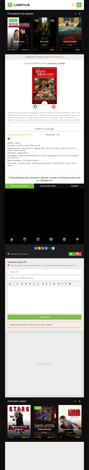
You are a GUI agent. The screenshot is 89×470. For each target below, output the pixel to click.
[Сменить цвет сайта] (72, 4)
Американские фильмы (41, 163)
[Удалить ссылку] (50, 284)
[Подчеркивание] (17, 284)
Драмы (67, 163)
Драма (10, 165)
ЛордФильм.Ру (30, 57)
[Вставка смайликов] (43, 284)
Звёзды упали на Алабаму (19, 427)
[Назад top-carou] (75, 14)
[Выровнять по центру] (26, 284)
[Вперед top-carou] (79, 14)
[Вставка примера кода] (62, 284)
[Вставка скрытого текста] (70, 284)
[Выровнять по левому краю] (22, 284)
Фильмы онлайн (43, 57)
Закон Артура (44, 429)
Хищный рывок (70, 41)
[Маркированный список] (34, 284)
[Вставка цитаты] (59, 284)
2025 (74, 163)
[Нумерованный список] (38, 284)
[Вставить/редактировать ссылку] (46, 284)
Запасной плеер (49, 186)
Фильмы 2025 (57, 163)
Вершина (44, 41)
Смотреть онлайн (19, 186)
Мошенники (19, 41)
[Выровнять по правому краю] (29, 284)
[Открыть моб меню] (79, 4)
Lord (22, 5)
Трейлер (74, 186)
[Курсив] (14, 284)
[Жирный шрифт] (10, 284)
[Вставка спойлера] (66, 284)
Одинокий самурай (70, 429)
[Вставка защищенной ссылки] (54, 284)
